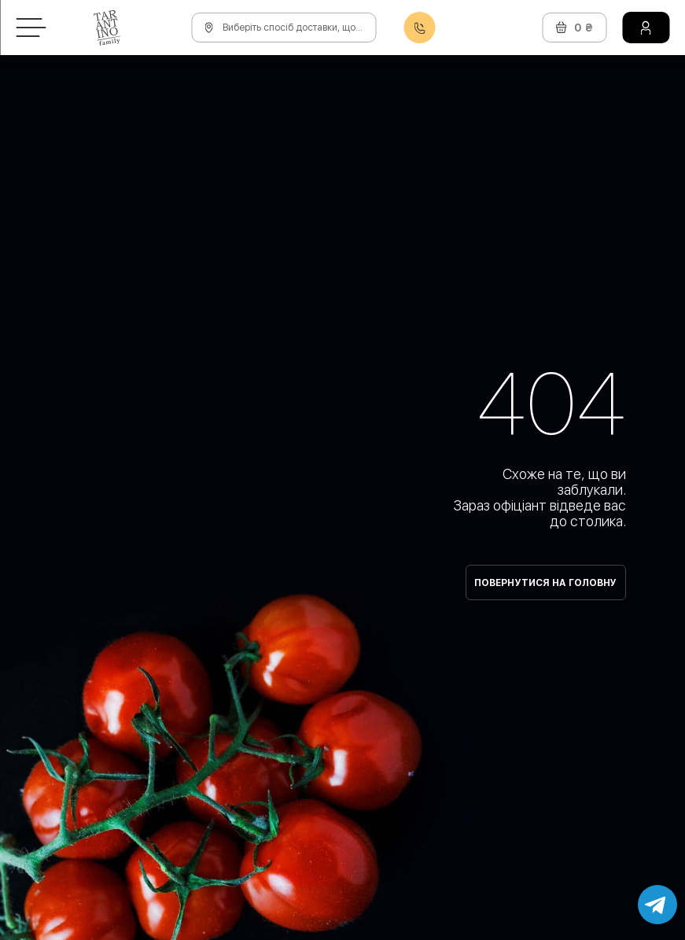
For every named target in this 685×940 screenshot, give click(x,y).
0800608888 (419, 28)
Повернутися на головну (545, 582)
